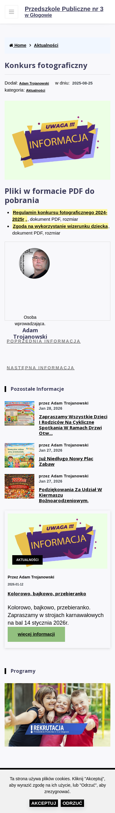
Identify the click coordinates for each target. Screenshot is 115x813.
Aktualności (46, 45)
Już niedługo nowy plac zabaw (66, 461)
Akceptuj (43, 803)
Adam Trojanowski (34, 83)
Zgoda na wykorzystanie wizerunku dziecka (60, 226)
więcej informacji (36, 634)
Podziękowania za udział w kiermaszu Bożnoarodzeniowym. (70, 495)
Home (17, 45)
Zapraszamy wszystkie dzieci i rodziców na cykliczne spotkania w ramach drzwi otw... (73, 425)
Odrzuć (72, 803)
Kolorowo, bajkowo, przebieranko (47, 593)
